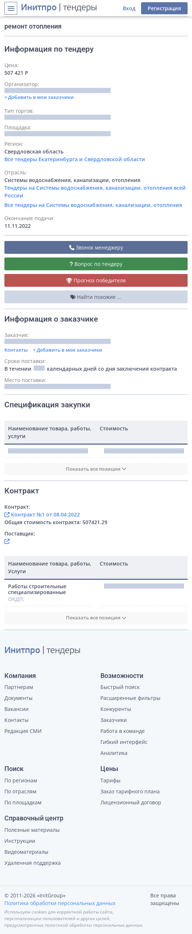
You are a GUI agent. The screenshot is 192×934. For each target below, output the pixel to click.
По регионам (20, 780)
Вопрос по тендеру (96, 263)
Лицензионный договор (130, 802)
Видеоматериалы (26, 851)
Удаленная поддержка (32, 862)
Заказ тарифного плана (130, 791)
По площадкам (22, 802)
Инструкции (19, 840)
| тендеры (59, 8)
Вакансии (16, 708)
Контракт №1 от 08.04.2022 (42, 514)
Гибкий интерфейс (124, 741)
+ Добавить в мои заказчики (67, 349)
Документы (18, 697)
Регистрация (164, 8)
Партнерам (18, 686)
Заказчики (113, 719)
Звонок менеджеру (96, 247)
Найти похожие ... (96, 296)
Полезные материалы (32, 829)
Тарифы (110, 780)
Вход (129, 8)
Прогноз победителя (96, 280)
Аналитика (114, 752)
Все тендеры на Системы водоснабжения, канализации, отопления (93, 204)
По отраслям (20, 791)
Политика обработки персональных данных (59, 903)
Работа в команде (122, 730)
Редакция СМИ (23, 730)
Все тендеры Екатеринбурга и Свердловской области (74, 159)
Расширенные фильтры (130, 697)
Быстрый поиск (120, 686)
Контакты (16, 349)
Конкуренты (115, 708)
